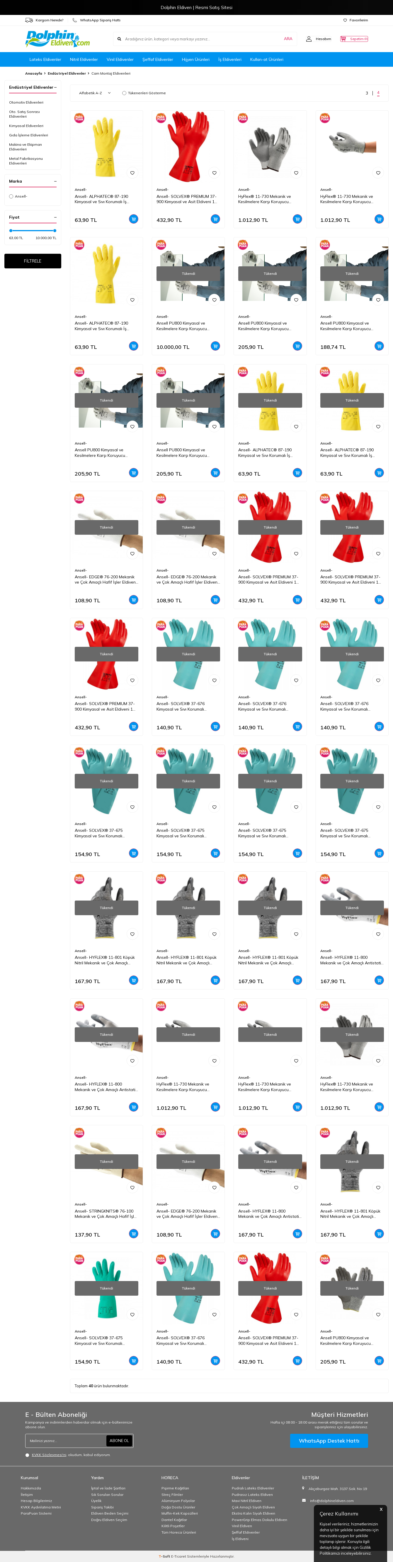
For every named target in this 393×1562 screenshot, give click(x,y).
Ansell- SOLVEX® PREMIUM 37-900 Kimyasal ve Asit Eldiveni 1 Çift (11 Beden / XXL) (268, 579)
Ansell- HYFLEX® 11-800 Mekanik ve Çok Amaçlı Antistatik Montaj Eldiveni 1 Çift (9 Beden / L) (269, 1214)
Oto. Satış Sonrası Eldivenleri (24, 114)
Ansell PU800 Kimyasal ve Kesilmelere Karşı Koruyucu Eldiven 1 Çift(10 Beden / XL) (347, 1340)
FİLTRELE (32, 262)
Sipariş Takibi (102, 1507)
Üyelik (96, 1500)
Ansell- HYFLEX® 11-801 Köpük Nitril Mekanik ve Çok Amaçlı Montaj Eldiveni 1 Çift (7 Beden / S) (186, 960)
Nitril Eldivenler (84, 59)
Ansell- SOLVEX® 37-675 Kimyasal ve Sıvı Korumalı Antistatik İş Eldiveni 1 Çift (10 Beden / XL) (266, 833)
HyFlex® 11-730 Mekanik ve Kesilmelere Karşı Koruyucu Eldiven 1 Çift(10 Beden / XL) (183, 1087)
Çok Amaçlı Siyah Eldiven (253, 1507)
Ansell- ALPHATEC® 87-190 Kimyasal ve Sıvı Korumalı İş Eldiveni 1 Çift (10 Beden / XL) (102, 199)
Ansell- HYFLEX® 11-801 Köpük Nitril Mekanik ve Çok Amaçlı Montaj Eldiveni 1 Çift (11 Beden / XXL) (351, 1214)
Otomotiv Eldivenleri (26, 102)
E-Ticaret (178, 1556)
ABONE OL (118, 1440)
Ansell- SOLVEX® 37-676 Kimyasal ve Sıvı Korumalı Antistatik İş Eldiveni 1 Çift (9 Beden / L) (347, 706)
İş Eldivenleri (229, 59)
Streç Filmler (172, 1494)
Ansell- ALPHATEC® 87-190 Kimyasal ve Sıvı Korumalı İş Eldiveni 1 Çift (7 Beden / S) (347, 452)
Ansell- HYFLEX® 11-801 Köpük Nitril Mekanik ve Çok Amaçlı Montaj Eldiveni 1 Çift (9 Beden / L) (268, 960)
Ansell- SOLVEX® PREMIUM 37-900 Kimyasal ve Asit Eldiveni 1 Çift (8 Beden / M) (105, 706)
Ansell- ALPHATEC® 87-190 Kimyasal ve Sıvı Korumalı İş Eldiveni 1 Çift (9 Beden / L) (101, 326)
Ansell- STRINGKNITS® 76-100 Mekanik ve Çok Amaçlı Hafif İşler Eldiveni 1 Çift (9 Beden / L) (106, 1214)
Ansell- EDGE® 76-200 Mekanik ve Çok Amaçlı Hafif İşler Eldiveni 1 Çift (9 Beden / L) (187, 579)
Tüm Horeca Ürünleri (178, 1532)
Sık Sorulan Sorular (107, 1494)
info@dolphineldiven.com (332, 1500)
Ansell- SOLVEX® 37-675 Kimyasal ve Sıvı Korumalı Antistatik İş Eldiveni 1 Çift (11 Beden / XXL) (103, 833)
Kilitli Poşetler (173, 1526)
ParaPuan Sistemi (36, 1513)
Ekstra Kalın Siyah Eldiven (253, 1513)
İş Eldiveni (240, 1539)
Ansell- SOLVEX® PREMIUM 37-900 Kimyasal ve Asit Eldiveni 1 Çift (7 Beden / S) (268, 1340)
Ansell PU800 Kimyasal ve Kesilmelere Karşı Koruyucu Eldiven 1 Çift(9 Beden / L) (263, 326)
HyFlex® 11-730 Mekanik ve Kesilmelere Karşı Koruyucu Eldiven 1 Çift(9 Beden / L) (346, 199)
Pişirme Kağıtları (175, 1488)
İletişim (27, 1494)
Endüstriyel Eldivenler (67, 73)
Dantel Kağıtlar (174, 1520)
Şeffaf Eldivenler (157, 59)
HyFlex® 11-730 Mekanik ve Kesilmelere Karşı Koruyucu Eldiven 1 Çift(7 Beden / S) (346, 1087)
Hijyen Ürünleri (196, 59)
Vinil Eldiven (242, 1526)
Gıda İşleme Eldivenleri (28, 135)
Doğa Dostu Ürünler (178, 1507)
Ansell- (18, 196)
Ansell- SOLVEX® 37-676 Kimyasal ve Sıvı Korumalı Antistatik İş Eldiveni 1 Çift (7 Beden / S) (183, 706)
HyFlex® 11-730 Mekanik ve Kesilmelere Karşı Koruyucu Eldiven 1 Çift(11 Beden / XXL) (266, 199)
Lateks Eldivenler (45, 59)
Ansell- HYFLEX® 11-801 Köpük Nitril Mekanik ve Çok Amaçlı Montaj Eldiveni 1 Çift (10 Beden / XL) (106, 960)
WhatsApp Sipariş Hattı (96, 20)
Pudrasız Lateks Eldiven (252, 1494)
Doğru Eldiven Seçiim (109, 1520)
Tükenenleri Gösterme (144, 93)
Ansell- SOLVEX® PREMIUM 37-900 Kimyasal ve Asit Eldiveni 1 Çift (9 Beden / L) (350, 579)
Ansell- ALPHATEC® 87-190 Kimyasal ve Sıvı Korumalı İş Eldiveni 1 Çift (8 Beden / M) (265, 452)
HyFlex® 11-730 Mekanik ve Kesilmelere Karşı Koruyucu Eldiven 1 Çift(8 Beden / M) (264, 1087)
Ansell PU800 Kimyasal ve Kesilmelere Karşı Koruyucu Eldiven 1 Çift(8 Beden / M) (345, 326)
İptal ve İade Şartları (108, 1488)
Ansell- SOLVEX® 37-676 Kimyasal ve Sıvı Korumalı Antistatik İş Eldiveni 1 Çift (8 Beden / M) (183, 1340)
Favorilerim (355, 20)
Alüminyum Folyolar (178, 1500)
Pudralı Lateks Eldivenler (253, 1488)
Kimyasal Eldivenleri (26, 126)
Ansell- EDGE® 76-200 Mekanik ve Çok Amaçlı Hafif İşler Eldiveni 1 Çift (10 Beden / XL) (187, 1214)
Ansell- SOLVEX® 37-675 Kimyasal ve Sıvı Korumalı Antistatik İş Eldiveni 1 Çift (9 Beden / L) (102, 1340)
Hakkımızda (31, 1488)
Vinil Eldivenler (120, 59)
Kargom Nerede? (44, 20)
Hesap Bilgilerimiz (36, 1500)
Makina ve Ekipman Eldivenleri (25, 146)
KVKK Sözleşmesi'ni (49, 1455)
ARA (276, 39)
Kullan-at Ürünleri (266, 59)
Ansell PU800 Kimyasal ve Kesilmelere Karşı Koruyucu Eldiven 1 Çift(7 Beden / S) (181, 452)
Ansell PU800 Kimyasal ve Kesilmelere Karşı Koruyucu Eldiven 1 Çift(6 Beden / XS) (182, 326)
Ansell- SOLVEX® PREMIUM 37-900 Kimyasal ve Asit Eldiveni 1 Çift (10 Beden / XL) (186, 199)
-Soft (165, 1556)
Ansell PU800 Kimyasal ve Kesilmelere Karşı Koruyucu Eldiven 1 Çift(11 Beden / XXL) (103, 452)
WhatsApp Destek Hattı (329, 1440)
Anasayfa (33, 73)
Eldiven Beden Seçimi (109, 1513)
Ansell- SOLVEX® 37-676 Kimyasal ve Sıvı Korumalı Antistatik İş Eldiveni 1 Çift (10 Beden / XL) (266, 706)
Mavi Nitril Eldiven (246, 1500)
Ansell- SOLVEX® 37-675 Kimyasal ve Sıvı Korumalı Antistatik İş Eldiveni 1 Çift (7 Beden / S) (183, 833)
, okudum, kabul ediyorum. (68, 1455)
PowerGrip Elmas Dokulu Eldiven (259, 1520)
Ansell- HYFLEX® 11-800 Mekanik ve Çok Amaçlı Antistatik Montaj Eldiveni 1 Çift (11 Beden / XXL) (106, 1087)
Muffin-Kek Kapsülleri (179, 1513)
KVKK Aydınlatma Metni (41, 1507)
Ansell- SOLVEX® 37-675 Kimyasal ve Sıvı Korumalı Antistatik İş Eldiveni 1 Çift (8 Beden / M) (347, 833)
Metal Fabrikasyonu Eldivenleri (26, 160)
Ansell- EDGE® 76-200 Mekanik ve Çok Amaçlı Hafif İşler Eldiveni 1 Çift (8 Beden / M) (106, 579)
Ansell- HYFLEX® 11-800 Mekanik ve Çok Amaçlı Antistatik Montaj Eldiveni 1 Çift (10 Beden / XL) (351, 960)
